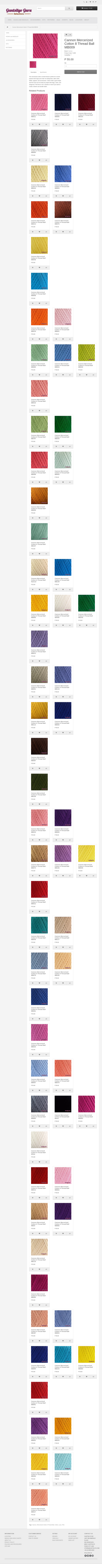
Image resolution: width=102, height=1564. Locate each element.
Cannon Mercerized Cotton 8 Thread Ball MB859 (38, 508)
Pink (63, 1525)
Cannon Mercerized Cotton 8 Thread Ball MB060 (62, 723)
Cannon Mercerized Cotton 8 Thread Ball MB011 (38, 114)
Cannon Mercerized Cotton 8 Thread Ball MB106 (62, 866)
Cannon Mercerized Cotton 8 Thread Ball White (38, 1152)
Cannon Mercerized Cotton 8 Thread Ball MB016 (38, 401)
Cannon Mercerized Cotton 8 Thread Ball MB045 (85, 866)
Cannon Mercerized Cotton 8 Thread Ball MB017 (38, 1510)
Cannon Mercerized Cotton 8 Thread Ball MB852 (85, 1116)
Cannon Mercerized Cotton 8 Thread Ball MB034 (38, 1045)
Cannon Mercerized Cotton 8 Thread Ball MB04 (38, 1224)
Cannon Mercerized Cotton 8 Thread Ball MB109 (38, 794)
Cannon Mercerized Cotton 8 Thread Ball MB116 (38, 1259)
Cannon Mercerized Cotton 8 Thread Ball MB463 (62, 472)
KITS (43, 20)
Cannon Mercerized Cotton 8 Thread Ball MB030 (85, 365)
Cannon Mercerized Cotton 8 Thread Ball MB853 (62, 1331)
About (86, 20)
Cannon (70, 51)
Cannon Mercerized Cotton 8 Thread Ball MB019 (38, 329)
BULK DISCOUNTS (57, 1540)
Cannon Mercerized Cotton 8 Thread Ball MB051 (38, 687)
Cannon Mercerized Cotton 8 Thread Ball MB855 (38, 1367)
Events (65, 20)
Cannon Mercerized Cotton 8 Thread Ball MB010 (38, 830)
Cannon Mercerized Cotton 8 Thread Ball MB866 (62, 1224)
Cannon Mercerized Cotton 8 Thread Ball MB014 (38, 222)
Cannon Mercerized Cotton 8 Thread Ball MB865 (38, 365)
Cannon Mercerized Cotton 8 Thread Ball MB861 (38, 1402)
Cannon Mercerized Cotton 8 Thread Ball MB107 (38, 544)
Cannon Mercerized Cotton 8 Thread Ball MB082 (38, 1295)
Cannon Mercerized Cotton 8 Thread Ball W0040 (62, 615)
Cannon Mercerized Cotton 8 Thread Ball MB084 (38, 1474)
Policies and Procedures (13, 1544)
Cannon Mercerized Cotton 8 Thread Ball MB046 (38, 258)
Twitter (88, 1556)
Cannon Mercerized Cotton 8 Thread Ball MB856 (62, 114)
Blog (71, 20)
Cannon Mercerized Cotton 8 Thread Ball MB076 (62, 222)
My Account (72, 1536)
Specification (43, 72)
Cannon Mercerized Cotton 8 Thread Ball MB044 (38, 186)
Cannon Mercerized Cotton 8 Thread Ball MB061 (38, 1009)
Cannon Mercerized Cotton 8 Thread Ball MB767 (38, 436)
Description (34, 72)
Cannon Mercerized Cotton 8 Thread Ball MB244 (62, 1367)
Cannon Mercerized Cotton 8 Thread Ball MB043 (62, 1438)
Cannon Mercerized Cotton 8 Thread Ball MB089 (38, 472)
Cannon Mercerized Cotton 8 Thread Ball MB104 (85, 114)
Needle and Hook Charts (13, 1538)
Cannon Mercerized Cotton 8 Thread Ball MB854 (62, 186)
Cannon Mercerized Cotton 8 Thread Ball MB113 (38, 723)
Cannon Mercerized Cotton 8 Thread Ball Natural (38, 580)
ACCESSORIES (35, 20)
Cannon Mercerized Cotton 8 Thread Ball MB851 (38, 1438)
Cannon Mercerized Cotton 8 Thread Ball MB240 (85, 615)
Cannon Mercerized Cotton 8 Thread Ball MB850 (38, 615)
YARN (9, 20)
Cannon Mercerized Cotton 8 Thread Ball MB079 (38, 973)
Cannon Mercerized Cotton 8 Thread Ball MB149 (62, 580)
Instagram (92, 1556)
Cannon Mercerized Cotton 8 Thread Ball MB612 (38, 651)
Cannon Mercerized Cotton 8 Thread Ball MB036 (38, 937)
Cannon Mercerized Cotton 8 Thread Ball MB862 (62, 1188)
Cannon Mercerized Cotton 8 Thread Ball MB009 (25, 27)
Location (78, 20)
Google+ (90, 1556)
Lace (60, 1525)
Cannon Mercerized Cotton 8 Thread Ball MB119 (62, 687)
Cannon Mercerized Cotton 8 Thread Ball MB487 (38, 1331)
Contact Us (32, 1536)
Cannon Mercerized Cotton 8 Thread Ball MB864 (38, 150)
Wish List (71, 1540)
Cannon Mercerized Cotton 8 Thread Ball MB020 (62, 1474)
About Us (8, 1540)
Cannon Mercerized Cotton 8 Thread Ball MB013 (38, 1188)
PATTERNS (51, 20)
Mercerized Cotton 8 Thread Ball (45, 1525)
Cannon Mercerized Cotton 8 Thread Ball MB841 (62, 329)
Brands (54, 1536)
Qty (65, 63)
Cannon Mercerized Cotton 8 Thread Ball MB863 (38, 1116)
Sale (58, 20)
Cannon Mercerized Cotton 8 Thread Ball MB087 (38, 758)
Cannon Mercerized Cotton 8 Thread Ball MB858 (38, 293)
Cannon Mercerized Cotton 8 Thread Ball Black (62, 1116)
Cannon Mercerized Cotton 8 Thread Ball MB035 (62, 436)
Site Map (7, 1546)
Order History (73, 1538)
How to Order (33, 1538)
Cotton (56, 1525)
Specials (55, 1538)
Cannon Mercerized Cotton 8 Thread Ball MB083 (62, 830)
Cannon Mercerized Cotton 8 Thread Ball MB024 (62, 365)
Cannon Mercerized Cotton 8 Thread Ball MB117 (62, 937)
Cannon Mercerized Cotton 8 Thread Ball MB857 (38, 1080)
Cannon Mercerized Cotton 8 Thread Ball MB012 (38, 902)
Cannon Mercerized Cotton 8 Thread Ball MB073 (38, 866)
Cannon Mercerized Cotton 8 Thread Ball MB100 (62, 973)
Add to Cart (80, 72)
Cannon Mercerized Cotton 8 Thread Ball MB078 (62, 1080)
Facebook (85, 1556)
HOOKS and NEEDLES (21, 20)
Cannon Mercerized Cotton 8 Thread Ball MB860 (85, 1367)
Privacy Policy (9, 1542)
